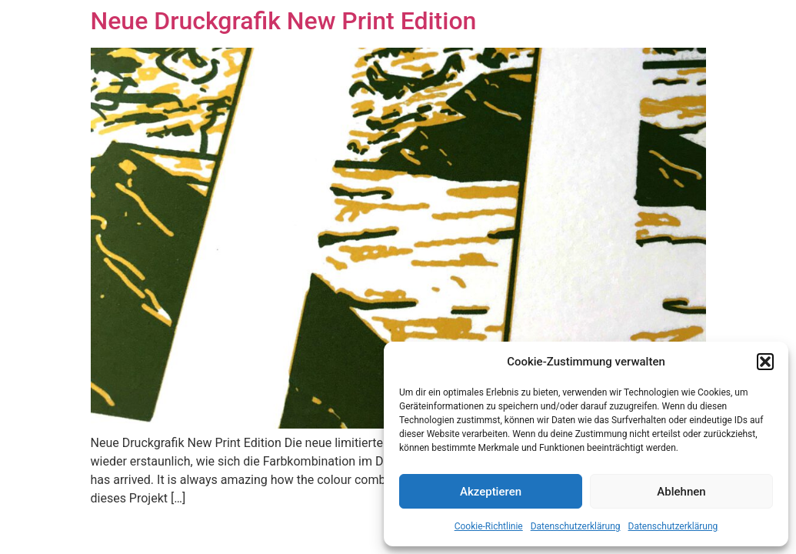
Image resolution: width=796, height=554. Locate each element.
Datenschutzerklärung (576, 526)
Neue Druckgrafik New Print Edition (284, 20)
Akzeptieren (490, 492)
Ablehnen (681, 492)
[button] (765, 361)
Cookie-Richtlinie (489, 526)
